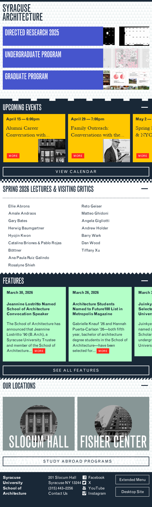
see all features (76, 370)
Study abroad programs (77, 461)
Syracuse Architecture (22, 12)
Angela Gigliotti (95, 220)
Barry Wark (91, 235)
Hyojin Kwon (19, 235)
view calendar (76, 171)
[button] (77, 107)
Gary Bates (17, 220)
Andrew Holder (94, 228)
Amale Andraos (22, 213)
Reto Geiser (91, 206)
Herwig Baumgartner (26, 228)
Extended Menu (132, 479)
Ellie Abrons (19, 206)
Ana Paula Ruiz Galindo (28, 257)
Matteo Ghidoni (94, 213)
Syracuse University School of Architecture (14, 485)
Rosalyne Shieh (21, 265)
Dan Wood (90, 243)
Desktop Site (132, 491)
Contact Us (57, 493)
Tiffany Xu (90, 250)
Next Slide (143, 138)
